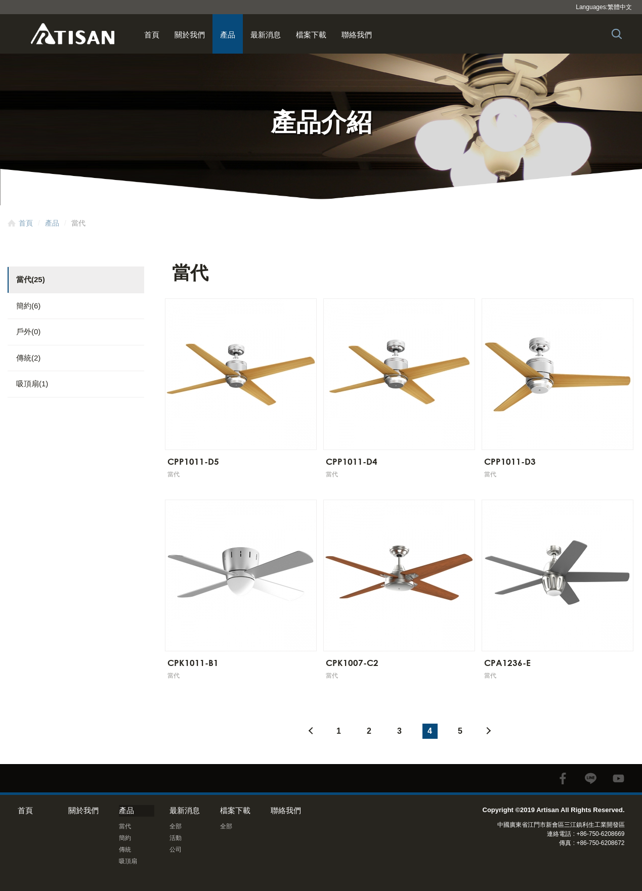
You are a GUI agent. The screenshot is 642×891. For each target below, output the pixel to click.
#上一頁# (308, 731)
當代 (125, 826)
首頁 (151, 34)
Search (617, 33)
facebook (563, 778)
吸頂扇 (128, 861)
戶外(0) (28, 331)
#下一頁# (490, 731)
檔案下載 (311, 34)
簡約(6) (28, 305)
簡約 (125, 837)
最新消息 (265, 34)
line (590, 778)
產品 (227, 34)
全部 (175, 826)
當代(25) (30, 279)
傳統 (125, 849)
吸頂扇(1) (32, 383)
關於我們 (190, 34)
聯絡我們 (356, 34)
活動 (175, 837)
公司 (175, 849)
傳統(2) (28, 357)
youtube (618, 778)
